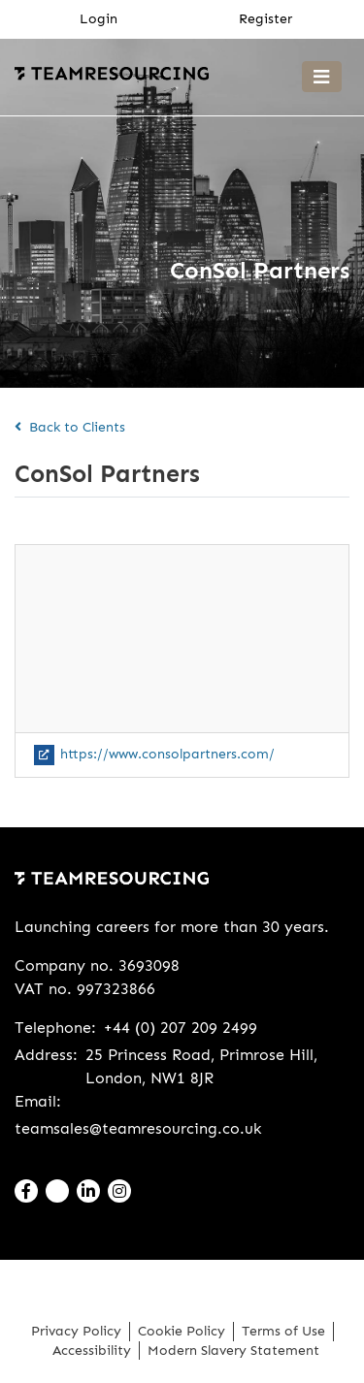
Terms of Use (283, 1331)
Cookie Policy (181, 1331)
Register (265, 18)
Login (98, 18)
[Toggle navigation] (322, 76)
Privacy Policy (76, 1331)
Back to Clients (70, 427)
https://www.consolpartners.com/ (155, 754)
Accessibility (91, 1350)
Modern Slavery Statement (233, 1350)
